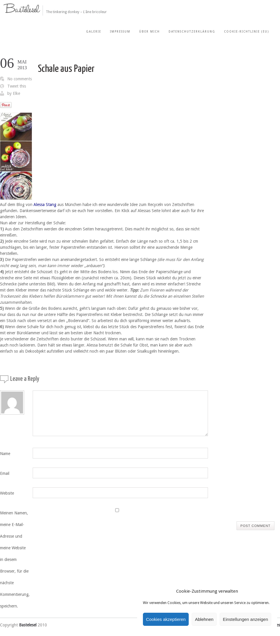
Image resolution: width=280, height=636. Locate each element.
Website (7, 493)
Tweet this (16, 86)
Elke (16, 93)
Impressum (120, 31)
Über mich (149, 31)
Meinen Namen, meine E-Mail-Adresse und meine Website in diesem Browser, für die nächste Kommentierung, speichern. (15, 559)
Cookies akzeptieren (166, 619)
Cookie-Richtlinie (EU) (246, 31)
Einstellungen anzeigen (245, 619)
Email (4, 473)
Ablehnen (204, 619)
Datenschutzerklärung (192, 31)
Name (5, 453)
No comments (19, 79)
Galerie (93, 31)
